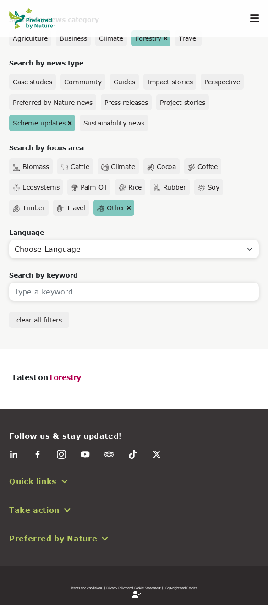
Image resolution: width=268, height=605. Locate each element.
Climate (111, 38)
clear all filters (39, 320)
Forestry (148, 38)
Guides (124, 82)
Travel (188, 38)
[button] (134, 481)
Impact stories (170, 82)
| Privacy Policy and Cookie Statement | (133, 587)
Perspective (222, 82)
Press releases (126, 102)
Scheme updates (39, 123)
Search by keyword (43, 275)
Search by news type (46, 63)
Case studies (32, 82)
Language (26, 232)
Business (73, 38)
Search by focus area (46, 148)
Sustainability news (113, 123)
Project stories (182, 102)
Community (83, 82)
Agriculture (30, 38)
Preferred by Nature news (53, 102)
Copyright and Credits (181, 587)
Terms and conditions (86, 587)
